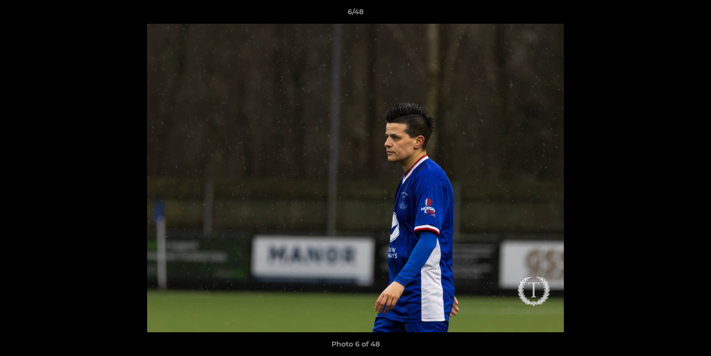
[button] (693, 14)
